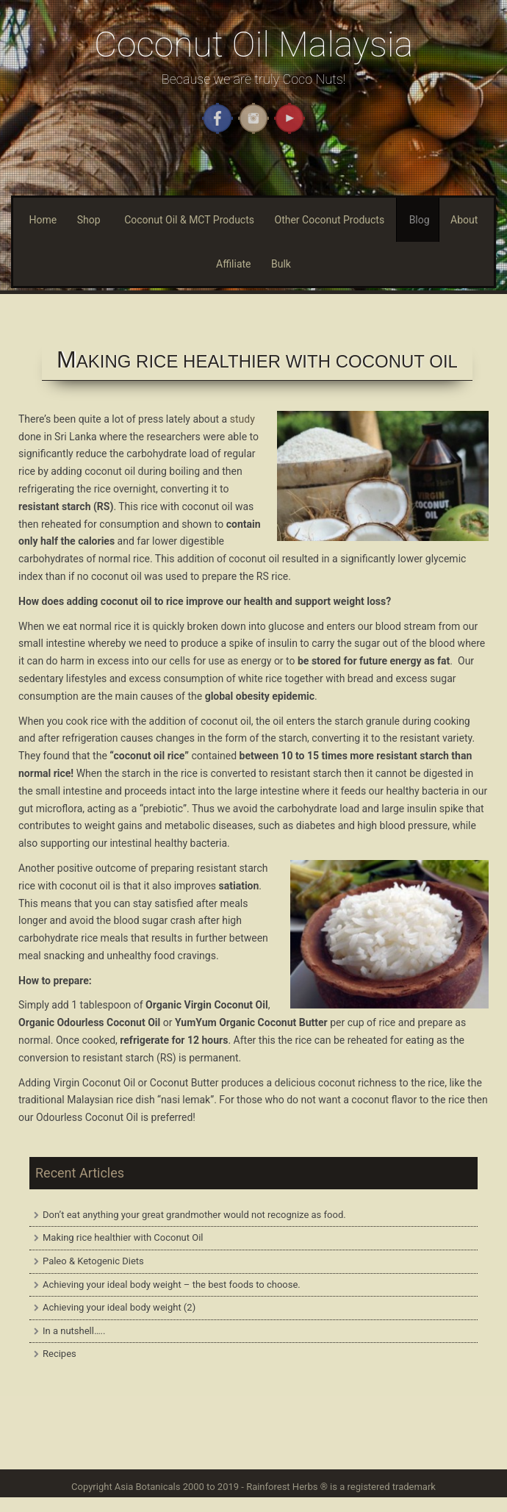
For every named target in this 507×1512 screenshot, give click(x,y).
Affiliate (233, 264)
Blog (419, 220)
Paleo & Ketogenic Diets (93, 1260)
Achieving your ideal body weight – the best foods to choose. (172, 1284)
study (242, 419)
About (464, 220)
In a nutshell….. (74, 1330)
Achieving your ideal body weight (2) (119, 1307)
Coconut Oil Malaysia (253, 44)
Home (43, 220)
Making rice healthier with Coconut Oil (123, 1237)
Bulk (281, 264)
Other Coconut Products (330, 220)
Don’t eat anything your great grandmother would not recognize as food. (194, 1214)
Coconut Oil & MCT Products (189, 220)
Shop (89, 220)
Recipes (59, 1353)
